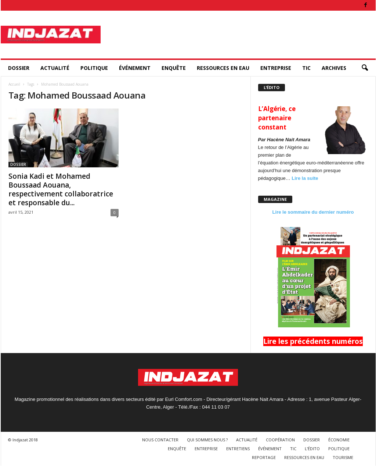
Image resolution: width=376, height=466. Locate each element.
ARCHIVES (334, 67)
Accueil (14, 84)
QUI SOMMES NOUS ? (207, 439)
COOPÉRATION (280, 439)
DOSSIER (18, 67)
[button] (365, 68)
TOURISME (343, 457)
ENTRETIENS (238, 448)
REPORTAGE (264, 457)
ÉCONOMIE (339, 439)
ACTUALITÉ (54, 67)
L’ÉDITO (312, 448)
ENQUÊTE (174, 67)
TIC (306, 67)
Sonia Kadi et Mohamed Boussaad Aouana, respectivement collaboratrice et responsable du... (60, 189)
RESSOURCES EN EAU (223, 67)
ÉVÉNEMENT (135, 67)
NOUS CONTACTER (160, 439)
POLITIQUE (94, 67)
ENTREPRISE (275, 67)
